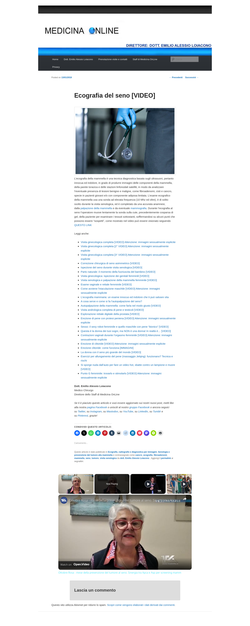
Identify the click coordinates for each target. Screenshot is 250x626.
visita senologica (108, 458)
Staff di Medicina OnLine (145, 59)
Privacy (56, 67)
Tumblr (157, 411)
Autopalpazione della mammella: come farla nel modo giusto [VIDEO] (121, 305)
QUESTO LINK (83, 225)
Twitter (81, 411)
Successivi (192, 77)
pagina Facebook (97, 407)
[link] (63, 500)
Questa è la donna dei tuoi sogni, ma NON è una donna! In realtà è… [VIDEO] (126, 331)
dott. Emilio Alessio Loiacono (135, 458)
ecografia (147, 455)
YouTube (128, 411)
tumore (95, 458)
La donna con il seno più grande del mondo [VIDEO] (111, 352)
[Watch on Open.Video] (74, 564)
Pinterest (83, 415)
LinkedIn (143, 411)
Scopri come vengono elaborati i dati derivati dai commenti (141, 604)
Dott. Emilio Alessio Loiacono (78, 59)
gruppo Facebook (139, 407)
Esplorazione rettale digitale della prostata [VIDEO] (110, 313)
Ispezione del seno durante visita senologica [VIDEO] (111, 267)
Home (55, 59)
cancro (138, 455)
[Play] (148, 483)
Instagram (96, 411)
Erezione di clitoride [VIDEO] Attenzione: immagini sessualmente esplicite (123, 343)
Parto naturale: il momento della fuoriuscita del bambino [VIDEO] (118, 271)
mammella (79, 458)
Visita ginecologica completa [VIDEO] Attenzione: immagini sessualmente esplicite (128, 242)
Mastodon (112, 411)
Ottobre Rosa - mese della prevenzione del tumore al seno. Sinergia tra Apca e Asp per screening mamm (124, 500)
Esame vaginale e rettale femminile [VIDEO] (106, 284)
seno (88, 458)
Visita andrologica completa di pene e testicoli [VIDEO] (112, 309)
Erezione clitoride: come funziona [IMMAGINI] (107, 347)
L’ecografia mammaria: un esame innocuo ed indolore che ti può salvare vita (125, 297)
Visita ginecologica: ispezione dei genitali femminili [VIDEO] (115, 275)
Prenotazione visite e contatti (112, 59)
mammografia (139, 208)
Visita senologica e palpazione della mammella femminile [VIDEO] (119, 280)
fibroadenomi (160, 455)
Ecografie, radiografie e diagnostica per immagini (132, 452)
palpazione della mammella (96, 208)
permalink (166, 458)
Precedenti (176, 77)
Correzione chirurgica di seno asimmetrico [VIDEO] (110, 263)
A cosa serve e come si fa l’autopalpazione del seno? (111, 301)
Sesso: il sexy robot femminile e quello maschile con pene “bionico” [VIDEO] (124, 326)
